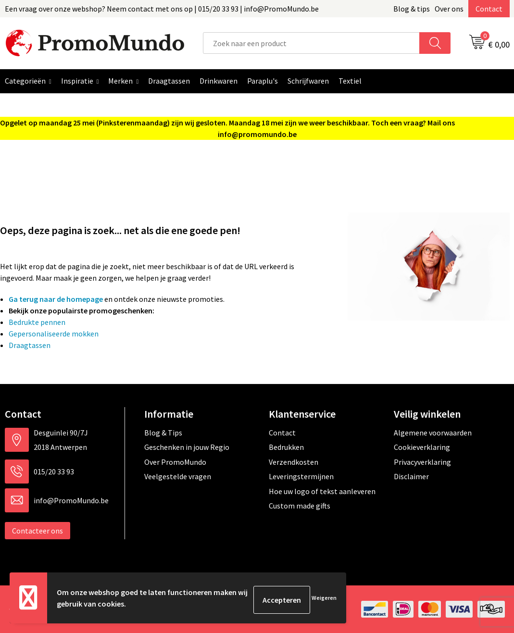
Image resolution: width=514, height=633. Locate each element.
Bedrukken (286, 447)
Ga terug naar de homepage (56, 299)
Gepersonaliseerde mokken (54, 333)
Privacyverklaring (422, 462)
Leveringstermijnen (301, 476)
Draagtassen (29, 345)
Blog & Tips (163, 432)
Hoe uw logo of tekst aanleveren (322, 491)
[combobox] (311, 43)
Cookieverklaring (422, 447)
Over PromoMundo (175, 462)
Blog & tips (411, 8)
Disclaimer (411, 476)
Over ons (449, 8)
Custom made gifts (299, 505)
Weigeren (324, 599)
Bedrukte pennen (37, 322)
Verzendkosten (293, 462)
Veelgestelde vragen (177, 476)
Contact (489, 8)
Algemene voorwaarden (433, 432)
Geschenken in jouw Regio (186, 447)
